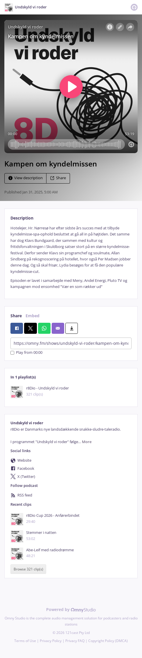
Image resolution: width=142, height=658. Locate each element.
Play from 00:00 (26, 353)
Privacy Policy (51, 640)
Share (58, 177)
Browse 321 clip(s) (28, 569)
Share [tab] (16, 315)
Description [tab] (21, 218)
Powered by (71, 609)
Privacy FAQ (75, 640)
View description (25, 177)
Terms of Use (25, 640)
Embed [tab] (32, 315)
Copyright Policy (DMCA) (108, 640)
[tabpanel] (71, 257)
